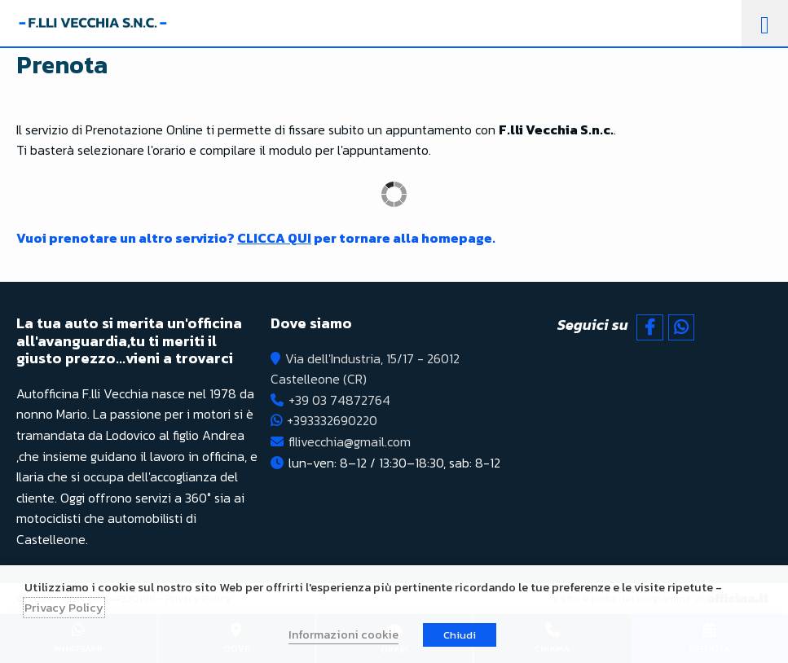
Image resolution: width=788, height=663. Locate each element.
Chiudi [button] (459, 635)
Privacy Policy (63, 608)
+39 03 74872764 (339, 400)
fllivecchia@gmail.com (349, 441)
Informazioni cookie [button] (343, 634)
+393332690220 (332, 420)
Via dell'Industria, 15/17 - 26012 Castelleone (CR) (365, 369)
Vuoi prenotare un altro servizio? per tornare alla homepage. (255, 238)
